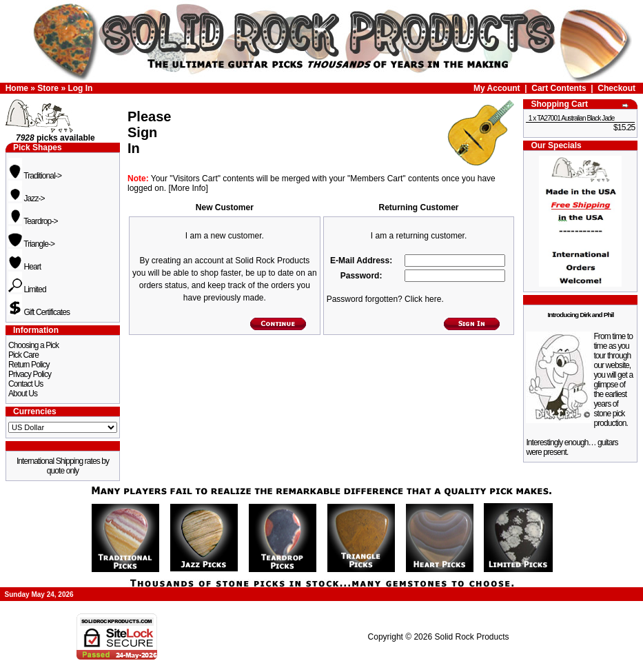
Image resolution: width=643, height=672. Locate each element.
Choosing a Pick (33, 345)
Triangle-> (31, 244)
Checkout (616, 88)
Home (17, 88)
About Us (22, 393)
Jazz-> (26, 198)
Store (48, 88)
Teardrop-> (33, 221)
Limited (27, 289)
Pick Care (23, 355)
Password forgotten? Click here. (385, 299)
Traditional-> (34, 176)
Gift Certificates (39, 312)
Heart (24, 267)
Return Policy (29, 364)
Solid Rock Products (471, 637)
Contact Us (25, 384)
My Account (496, 88)
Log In (80, 88)
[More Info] (187, 188)
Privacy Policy (29, 374)
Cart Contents (558, 88)
